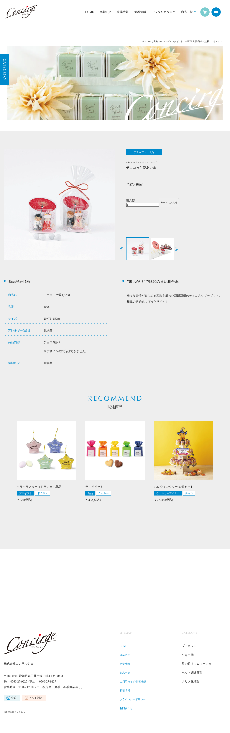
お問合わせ (127, 708)
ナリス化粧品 (191, 682)
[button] (176, 249)
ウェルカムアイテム (168, 494)
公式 (13, 698)
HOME (89, 12)
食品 (90, 494)
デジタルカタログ (163, 12)
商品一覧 (187, 12)
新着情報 (140, 12)
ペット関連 (35, 698)
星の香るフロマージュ (196, 664)
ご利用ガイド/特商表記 (135, 682)
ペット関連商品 (192, 673)
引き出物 (188, 655)
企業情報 (123, 12)
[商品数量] (142, 206)
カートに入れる (168, 203)
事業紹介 (105, 12)
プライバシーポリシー (134, 700)
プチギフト (25, 494)
